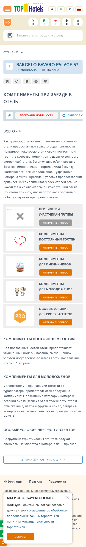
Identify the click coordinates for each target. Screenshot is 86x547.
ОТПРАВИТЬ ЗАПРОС (55, 222)
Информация (12, 481)
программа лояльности (36, 115)
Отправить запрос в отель (43, 459)
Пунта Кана (50, 69)
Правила (35, 481)
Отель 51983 (10, 52)
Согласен (21, 536)
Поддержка (57, 481)
